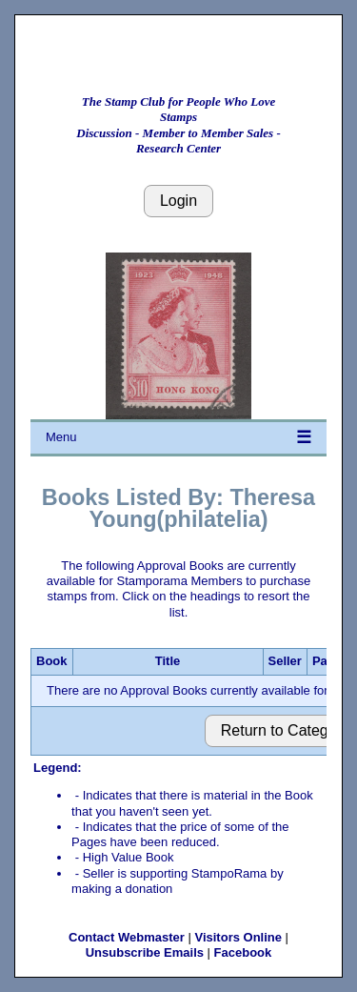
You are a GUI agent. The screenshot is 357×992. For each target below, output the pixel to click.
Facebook (243, 952)
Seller (285, 661)
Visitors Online (238, 937)
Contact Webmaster (127, 937)
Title (168, 661)
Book (52, 661)
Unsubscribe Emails (145, 952)
